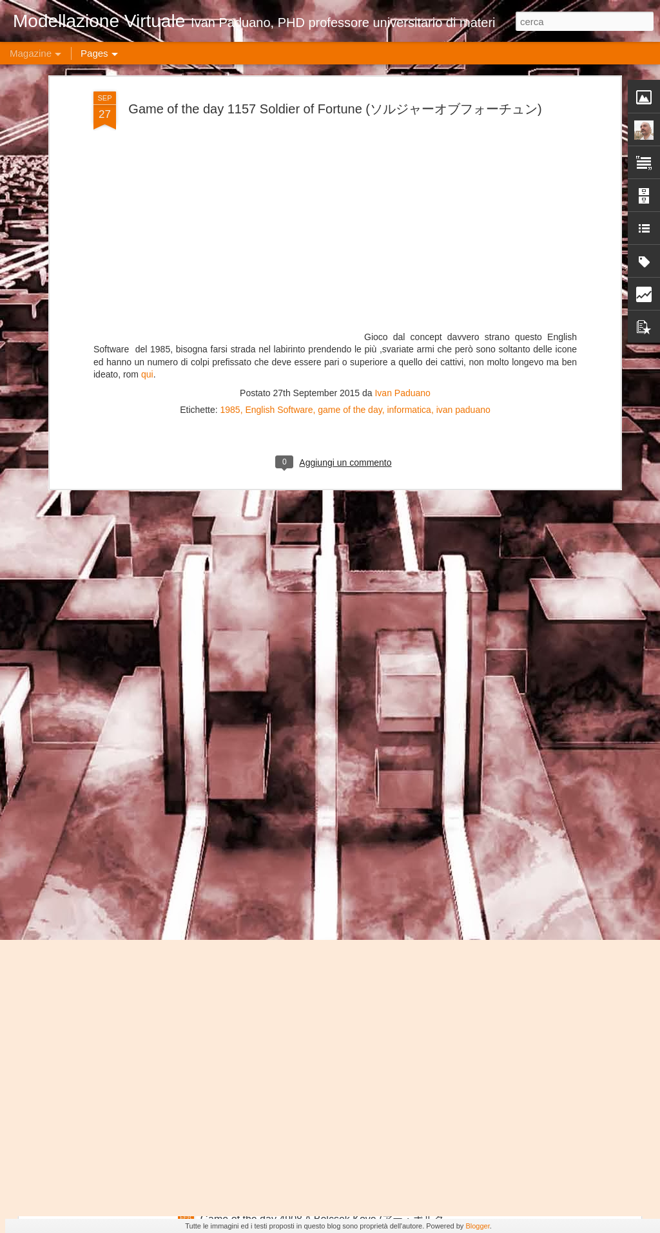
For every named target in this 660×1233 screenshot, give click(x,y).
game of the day (350, 108)
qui (147, 73)
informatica (409, 108)
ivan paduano (463, 108)
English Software (279, 108)
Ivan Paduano (402, 91)
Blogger (477, 1226)
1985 (230, 108)
